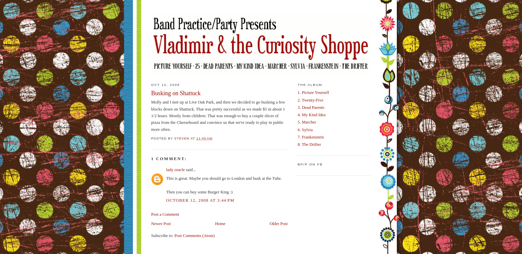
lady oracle (175, 169)
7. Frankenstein (311, 137)
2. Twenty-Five (310, 100)
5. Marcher (307, 122)
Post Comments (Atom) (194, 235)
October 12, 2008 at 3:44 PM (200, 200)
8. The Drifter (309, 144)
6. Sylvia (305, 129)
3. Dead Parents (311, 107)
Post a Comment (165, 214)
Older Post (279, 223)
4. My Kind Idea (312, 115)
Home (220, 223)
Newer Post (161, 223)
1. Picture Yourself (313, 92)
